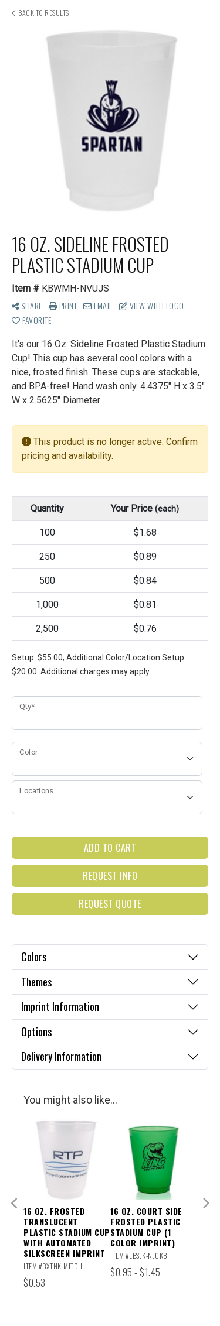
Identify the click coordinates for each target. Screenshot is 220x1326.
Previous (15, 1203)
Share (27, 305)
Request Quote (110, 904)
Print (63, 305)
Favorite (31, 320)
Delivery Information (61, 1056)
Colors (33, 956)
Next (205, 1203)
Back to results (40, 13)
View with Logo (151, 305)
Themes (36, 981)
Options (36, 1031)
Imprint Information (60, 1006)
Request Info (110, 876)
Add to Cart (110, 848)
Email (98, 305)
